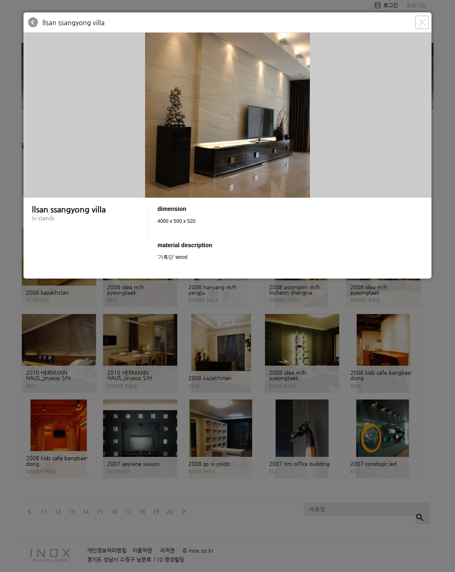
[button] (424, 40)
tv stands (43, 218)
